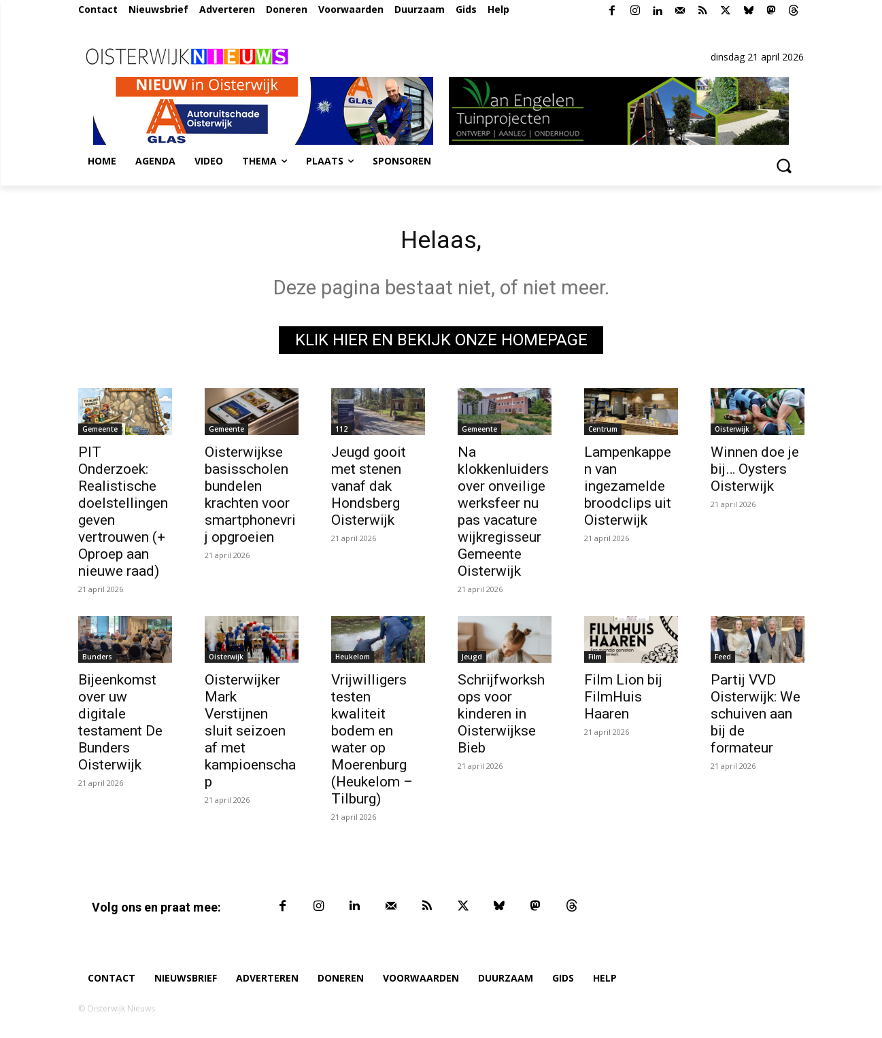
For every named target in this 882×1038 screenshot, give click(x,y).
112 (341, 432)
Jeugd (472, 660)
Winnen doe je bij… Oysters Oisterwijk (755, 472)
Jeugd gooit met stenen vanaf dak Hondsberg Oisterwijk (368, 489)
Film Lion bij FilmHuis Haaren (623, 700)
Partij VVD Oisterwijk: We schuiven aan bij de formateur (755, 717)
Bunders (97, 660)
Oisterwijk (732, 432)
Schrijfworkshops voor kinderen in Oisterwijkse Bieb (501, 717)
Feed (723, 660)
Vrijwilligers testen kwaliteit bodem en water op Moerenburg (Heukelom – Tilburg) (372, 742)
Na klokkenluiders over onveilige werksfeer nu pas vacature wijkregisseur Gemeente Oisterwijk (503, 515)
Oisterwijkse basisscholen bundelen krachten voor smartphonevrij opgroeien (250, 498)
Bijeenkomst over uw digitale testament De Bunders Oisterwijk (120, 725)
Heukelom (352, 660)
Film (595, 660)
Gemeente (100, 432)
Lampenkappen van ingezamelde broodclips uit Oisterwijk (627, 489)
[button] (784, 165)
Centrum (602, 432)
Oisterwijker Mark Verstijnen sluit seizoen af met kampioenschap (250, 734)
